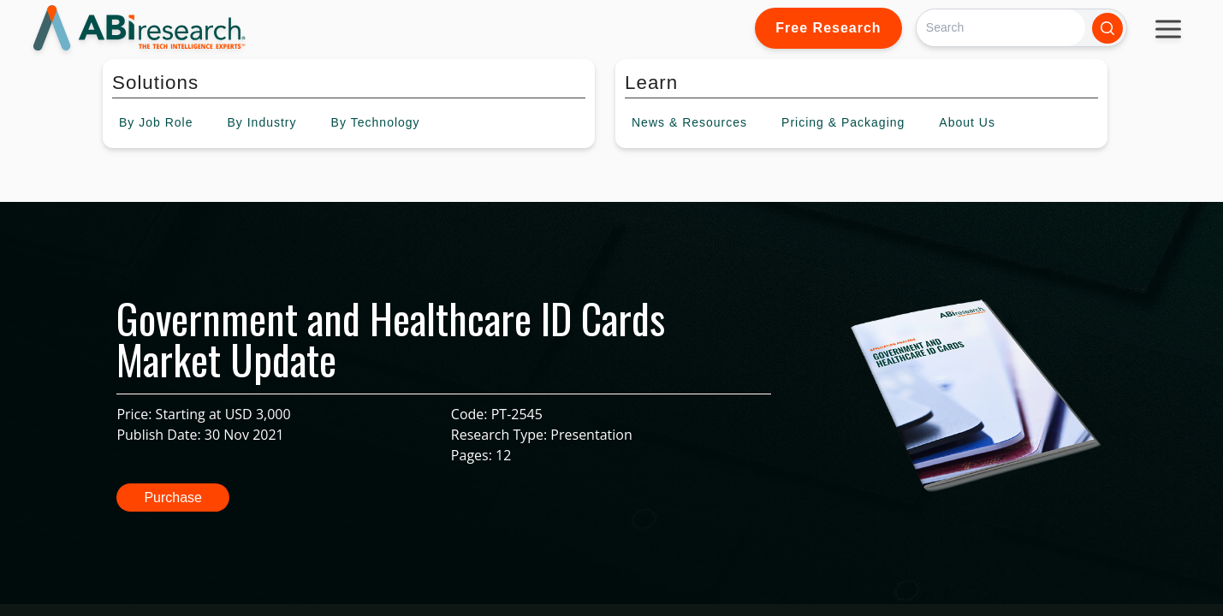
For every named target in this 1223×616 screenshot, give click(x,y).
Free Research (828, 28)
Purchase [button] (173, 497)
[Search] (1001, 27)
